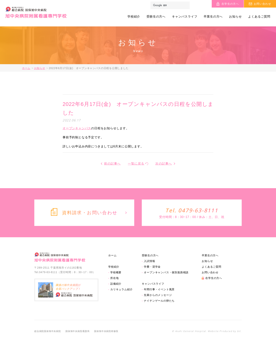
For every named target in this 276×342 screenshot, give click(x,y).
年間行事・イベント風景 (159, 289)
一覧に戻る (136, 163)
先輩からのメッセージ (158, 295)
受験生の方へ (156, 16)
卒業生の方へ (213, 16)
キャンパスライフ (184, 16)
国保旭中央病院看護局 (77, 331)
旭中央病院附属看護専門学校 (36, 12)
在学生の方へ (213, 278)
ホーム (26, 68)
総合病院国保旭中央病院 (47, 331)
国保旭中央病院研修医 (106, 331)
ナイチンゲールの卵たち (159, 300)
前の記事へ (112, 163)
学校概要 (115, 272)
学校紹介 (133, 16)
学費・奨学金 (152, 266)
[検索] (170, 5)
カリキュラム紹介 (121, 289)
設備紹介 (115, 283)
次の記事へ (163, 163)
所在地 (114, 278)
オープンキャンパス (77, 128)
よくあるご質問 (259, 16)
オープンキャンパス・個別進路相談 (166, 272)
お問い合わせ (210, 272)
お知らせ (235, 16)
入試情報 (149, 261)
